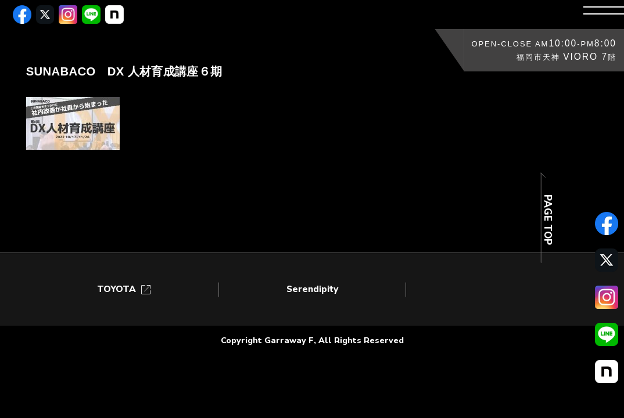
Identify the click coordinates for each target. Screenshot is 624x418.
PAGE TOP (547, 219)
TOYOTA (125, 289)
